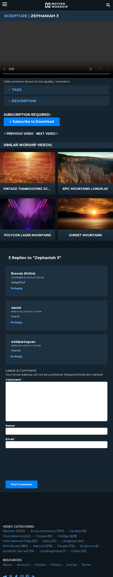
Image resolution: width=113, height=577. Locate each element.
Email (11, 439)
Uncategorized (51, 551)
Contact (40, 565)
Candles (75, 531)
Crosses (41, 536)
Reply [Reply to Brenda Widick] (16, 288)
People (62, 546)
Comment (14, 379)
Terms (86, 565)
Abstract (9, 531)
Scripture (15, 16)
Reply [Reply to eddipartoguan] (16, 356)
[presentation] (21, 464)
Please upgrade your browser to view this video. (56, 50)
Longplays (69, 541)
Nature (38, 546)
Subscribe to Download (32, 122)
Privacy (56, 565)
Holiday (63, 536)
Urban (76, 551)
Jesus (47, 541)
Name (11, 425)
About (7, 565)
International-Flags (17, 541)
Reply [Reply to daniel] (16, 322)
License (71, 565)
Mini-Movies (11, 546)
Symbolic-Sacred (15, 551)
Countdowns (12, 536)
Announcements (43, 531)
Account (23, 565)
